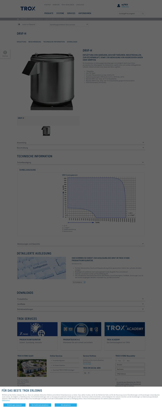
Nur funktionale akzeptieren (40, 405)
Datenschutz (6, 400)
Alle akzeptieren (66, 405)
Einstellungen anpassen (14, 405)
